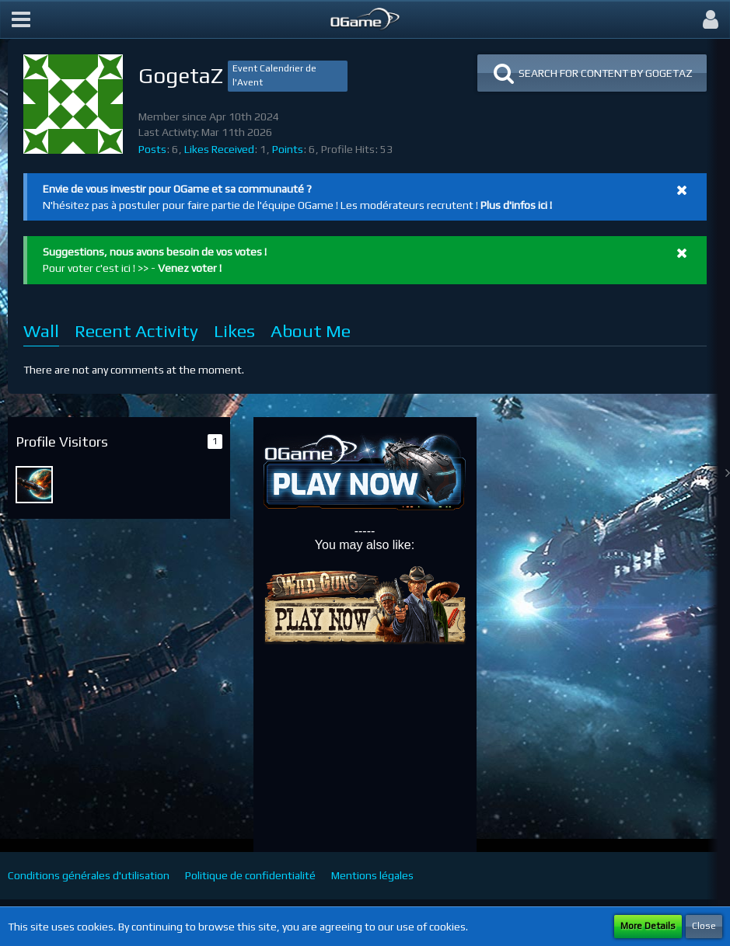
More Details (648, 925)
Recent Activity (136, 330)
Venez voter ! (190, 268)
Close (704, 925)
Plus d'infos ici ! (516, 205)
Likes (234, 330)
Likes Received (219, 149)
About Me (311, 330)
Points (287, 149)
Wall (41, 330)
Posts (152, 149)
